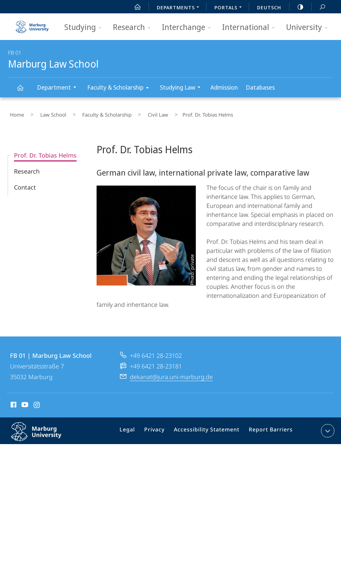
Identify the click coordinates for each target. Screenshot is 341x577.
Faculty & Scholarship (120, 88)
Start (134, 7)
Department (59, 88)
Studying (85, 27)
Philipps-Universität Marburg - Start (33, 24)
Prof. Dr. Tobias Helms (45, 151)
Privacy (160, 428)
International (250, 27)
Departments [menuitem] (180, 8)
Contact (25, 183)
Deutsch (269, 7)
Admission (224, 87)
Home (15, 113)
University (309, 27)
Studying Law (182, 88)
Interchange (188, 27)
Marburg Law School (24, 90)
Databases (260, 87)
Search (319, 7)
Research (134, 27)
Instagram (37, 401)
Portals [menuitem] (229, 8)
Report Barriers (269, 428)
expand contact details (327, 427)
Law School (44, 113)
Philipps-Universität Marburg (43, 433)
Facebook (13, 401)
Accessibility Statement (209, 428)
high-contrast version (296, 7)
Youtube (24, 401)
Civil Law (133, 113)
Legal (136, 428)
